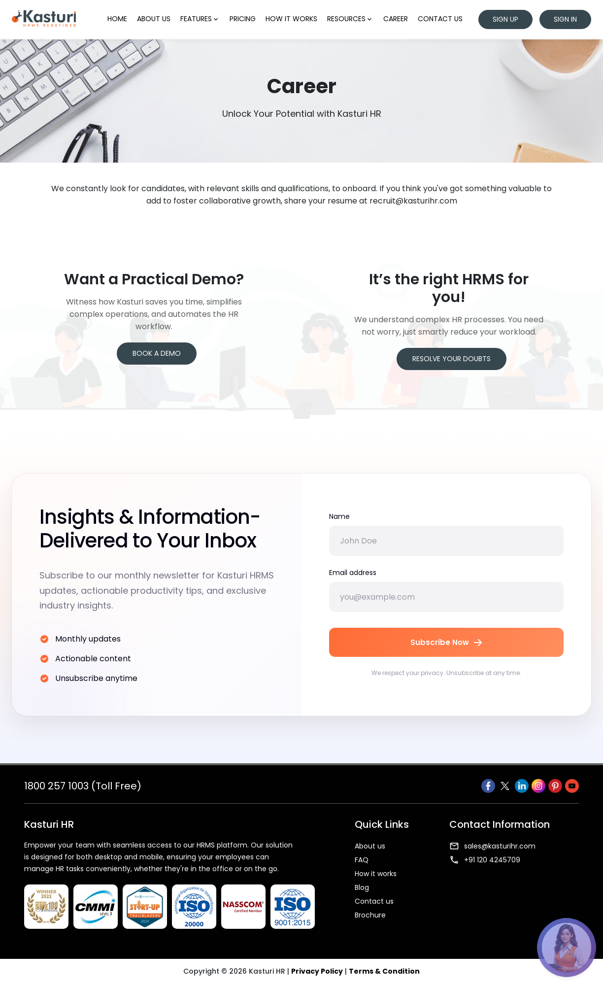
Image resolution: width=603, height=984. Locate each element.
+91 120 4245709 (484, 860)
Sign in (565, 19)
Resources (350, 19)
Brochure (370, 915)
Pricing (243, 19)
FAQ (361, 860)
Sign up (505, 19)
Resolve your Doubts (451, 359)
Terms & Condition (384, 971)
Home (117, 19)
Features (200, 19)
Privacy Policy (317, 971)
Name (339, 516)
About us (153, 19)
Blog (362, 887)
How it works (291, 19)
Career (395, 19)
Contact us (440, 19)
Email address (352, 572)
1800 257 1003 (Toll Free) (82, 786)
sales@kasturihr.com (492, 846)
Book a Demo (157, 353)
